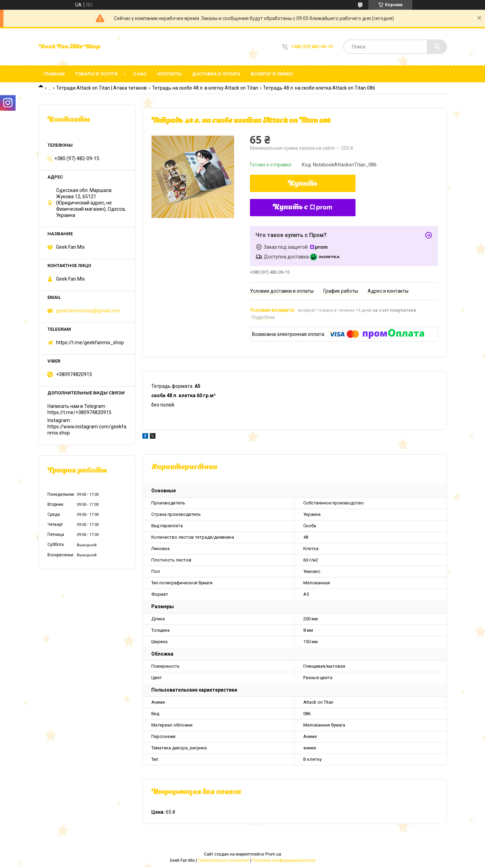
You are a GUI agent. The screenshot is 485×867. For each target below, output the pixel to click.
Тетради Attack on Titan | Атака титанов (101, 88)
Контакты (169, 73)
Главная (54, 73)
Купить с (302, 207)
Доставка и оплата (216, 73)
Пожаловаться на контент (223, 860)
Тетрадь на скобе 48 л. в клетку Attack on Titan (205, 88)
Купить (303, 184)
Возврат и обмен (272, 73)
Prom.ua (273, 854)
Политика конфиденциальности (283, 860)
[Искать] (437, 46)
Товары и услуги (96, 73)
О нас (140, 73)
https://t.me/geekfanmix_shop (90, 342)
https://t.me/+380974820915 (79, 412)
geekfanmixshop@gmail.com (88, 310)
